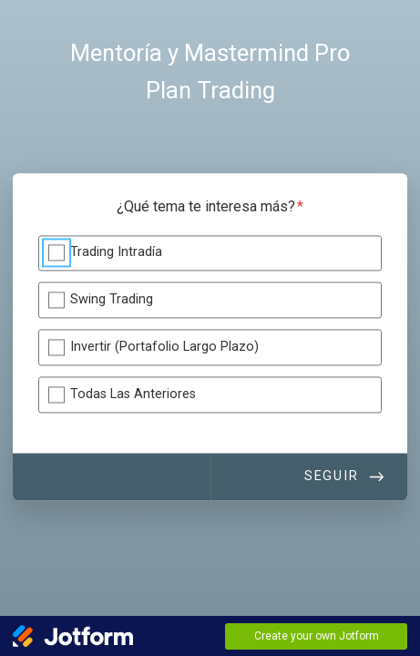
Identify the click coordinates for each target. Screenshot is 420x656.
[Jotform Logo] (73, 636)
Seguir (331, 476)
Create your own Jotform (316, 636)
